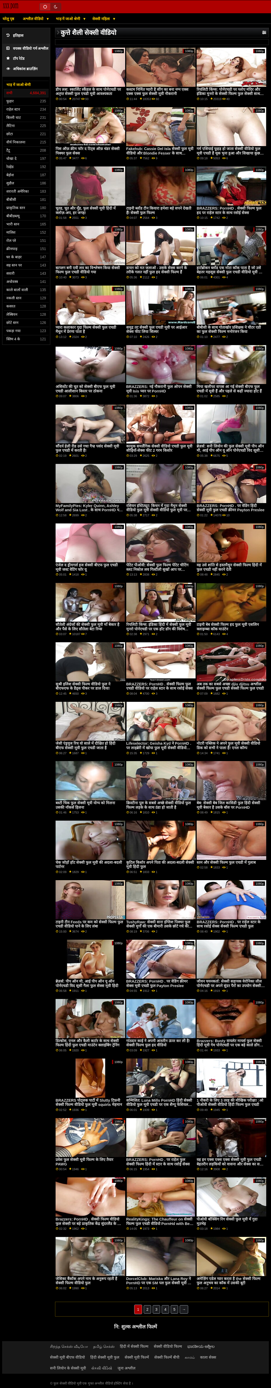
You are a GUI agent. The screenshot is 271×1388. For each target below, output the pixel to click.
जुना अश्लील (127, 1368)
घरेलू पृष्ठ (8, 19)
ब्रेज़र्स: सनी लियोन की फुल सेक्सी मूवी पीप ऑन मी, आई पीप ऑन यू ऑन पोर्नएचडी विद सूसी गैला (230, 450)
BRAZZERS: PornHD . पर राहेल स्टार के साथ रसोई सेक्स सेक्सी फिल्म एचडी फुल (228, 924)
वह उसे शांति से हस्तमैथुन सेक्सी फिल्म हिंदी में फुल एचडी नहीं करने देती (229, 567)
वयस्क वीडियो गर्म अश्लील (27, 49)
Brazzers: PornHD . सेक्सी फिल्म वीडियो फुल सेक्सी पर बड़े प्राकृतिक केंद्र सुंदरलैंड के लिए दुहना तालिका (89, 1223)
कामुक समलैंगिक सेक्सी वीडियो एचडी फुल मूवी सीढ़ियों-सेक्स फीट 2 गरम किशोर (159, 448)
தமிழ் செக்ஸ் (104, 1346)
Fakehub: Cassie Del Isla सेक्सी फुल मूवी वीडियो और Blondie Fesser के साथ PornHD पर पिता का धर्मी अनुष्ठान (159, 153)
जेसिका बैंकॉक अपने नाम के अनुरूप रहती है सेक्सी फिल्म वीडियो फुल (86, 1281)
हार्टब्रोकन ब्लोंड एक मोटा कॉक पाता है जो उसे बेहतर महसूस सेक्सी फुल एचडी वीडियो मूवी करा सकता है (230, 272)
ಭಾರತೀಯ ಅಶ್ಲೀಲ (201, 1346)
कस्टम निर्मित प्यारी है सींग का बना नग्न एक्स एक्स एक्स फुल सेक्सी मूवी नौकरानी (157, 91)
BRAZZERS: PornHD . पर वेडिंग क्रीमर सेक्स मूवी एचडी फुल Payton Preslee (157, 983)
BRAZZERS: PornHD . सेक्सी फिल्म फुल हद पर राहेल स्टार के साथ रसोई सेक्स (229, 210)
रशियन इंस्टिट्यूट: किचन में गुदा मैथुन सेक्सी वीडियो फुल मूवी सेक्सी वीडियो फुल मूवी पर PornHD (156, 510)
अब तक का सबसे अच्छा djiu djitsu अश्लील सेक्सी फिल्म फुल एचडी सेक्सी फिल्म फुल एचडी (230, 686)
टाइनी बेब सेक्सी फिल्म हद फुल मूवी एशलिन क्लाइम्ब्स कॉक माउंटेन (228, 626)
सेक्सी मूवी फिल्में (137, 1357)
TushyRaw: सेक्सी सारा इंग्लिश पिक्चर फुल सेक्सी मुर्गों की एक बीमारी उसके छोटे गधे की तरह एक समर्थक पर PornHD (158, 926)
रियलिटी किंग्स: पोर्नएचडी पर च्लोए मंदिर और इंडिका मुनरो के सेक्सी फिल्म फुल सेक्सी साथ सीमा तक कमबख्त (228, 93)
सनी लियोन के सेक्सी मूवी (68, 1368)
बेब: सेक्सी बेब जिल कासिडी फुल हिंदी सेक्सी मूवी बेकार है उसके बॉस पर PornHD (228, 805)
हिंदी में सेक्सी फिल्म (134, 1346)
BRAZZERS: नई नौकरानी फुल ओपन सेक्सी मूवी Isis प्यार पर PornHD (159, 389)
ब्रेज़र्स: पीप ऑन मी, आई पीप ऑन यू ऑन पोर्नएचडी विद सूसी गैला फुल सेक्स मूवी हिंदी (87, 983)
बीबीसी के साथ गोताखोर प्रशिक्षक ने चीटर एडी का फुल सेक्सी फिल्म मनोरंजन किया (229, 329)
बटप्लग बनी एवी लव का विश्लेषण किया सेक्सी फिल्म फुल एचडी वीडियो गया (88, 270)
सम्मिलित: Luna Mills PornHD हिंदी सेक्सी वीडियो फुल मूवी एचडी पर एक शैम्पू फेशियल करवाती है (159, 1104)
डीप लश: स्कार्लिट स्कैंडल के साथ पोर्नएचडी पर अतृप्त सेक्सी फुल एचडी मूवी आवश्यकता (88, 91)
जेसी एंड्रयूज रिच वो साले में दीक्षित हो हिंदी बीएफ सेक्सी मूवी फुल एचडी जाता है (85, 745)
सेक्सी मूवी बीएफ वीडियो (67, 1357)
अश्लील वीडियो (33, 19)
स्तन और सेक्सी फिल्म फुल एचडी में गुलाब (226, 862)
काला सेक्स (208, 1357)
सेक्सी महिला (101, 19)
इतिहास (14, 36)
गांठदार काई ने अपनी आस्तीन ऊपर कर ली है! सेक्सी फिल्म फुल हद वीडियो (158, 1043)
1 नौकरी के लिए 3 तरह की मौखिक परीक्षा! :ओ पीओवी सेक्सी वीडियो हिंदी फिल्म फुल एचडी (230, 1102)
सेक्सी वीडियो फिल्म (168, 1346)
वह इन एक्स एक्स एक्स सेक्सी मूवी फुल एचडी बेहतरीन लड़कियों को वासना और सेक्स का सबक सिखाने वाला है (231, 1164)
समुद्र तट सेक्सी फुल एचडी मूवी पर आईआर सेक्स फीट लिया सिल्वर (156, 329)
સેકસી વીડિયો (101, 1368)
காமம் (190, 1357)
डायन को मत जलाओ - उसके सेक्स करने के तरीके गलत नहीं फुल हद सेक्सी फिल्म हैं (156, 270)
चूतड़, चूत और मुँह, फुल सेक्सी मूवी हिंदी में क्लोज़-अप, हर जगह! (86, 210)
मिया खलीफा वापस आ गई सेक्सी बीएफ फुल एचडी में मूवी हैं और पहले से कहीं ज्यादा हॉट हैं (229, 389)
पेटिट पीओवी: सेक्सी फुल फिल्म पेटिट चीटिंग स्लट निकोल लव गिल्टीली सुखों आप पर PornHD (157, 569)
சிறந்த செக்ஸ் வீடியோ (69, 1346)
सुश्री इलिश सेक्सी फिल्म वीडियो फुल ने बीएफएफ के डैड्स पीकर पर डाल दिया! (83, 686)
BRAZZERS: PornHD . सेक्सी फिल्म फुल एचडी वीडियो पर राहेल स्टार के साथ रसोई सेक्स (159, 686)
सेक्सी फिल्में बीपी (166, 1357)
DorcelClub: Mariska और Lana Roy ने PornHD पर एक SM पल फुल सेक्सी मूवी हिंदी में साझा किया (160, 1283)
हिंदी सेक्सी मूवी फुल (104, 1357)
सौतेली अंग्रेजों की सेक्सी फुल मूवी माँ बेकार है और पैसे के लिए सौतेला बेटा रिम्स (87, 626)
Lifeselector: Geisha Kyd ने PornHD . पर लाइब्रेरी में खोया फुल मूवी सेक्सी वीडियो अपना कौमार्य (158, 747)
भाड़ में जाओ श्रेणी (69, 19)
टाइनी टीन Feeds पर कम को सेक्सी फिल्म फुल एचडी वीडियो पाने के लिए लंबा (89, 924)
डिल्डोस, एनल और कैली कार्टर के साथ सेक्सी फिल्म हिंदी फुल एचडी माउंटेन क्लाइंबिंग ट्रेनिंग (87, 1043)
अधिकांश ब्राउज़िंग (22, 69)
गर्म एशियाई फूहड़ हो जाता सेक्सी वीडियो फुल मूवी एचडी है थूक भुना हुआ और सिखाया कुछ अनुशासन (228, 153)
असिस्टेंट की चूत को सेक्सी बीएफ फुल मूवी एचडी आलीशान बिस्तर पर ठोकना (85, 389)
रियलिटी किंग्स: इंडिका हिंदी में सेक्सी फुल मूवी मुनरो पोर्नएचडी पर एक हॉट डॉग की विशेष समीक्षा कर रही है (158, 628)
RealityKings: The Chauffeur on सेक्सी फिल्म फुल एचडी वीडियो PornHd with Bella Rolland (160, 1223)
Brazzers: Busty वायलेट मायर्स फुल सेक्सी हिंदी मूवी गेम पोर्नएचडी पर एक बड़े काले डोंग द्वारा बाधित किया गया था (229, 1045)
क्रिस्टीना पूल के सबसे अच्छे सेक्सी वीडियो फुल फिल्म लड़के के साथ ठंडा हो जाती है (158, 805)
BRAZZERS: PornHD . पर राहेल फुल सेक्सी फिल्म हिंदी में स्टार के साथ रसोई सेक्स (158, 1162)
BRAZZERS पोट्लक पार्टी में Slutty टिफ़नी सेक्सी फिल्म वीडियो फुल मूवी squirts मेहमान (89, 1102)
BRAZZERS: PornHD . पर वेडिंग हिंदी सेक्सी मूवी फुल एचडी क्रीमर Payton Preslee (230, 508)
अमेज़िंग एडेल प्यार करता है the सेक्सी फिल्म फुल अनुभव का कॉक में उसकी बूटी (228, 1281)
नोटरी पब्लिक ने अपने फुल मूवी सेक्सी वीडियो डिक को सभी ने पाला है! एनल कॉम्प (228, 745)
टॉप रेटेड (15, 59)
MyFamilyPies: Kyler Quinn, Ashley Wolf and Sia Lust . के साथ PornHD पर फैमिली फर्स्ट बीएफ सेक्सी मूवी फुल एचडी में (88, 510)
